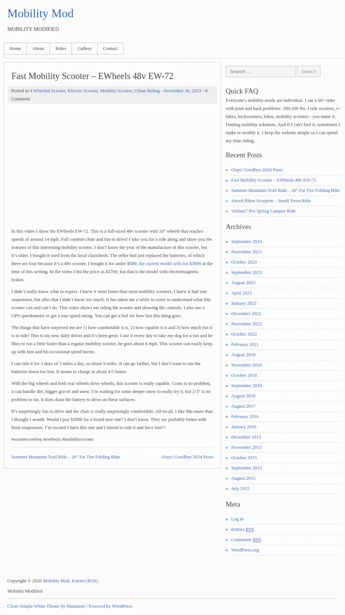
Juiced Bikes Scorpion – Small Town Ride (270, 200)
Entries (242, 529)
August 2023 (243, 282)
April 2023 (241, 293)
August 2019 (243, 354)
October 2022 (244, 334)
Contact (110, 48)
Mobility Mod (40, 13)
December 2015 (246, 437)
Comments (246, 540)
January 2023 (244, 303)
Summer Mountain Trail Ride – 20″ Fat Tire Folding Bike (65, 457)
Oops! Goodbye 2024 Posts (187, 457)
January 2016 (244, 426)
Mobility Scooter (116, 90)
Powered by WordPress (110, 606)
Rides (60, 48)
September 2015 (246, 468)
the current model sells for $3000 (170, 263)
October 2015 (244, 457)
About (38, 48)
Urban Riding (147, 90)
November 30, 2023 (182, 90)
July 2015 (240, 488)
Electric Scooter (83, 90)
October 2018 (244, 375)
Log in (237, 519)
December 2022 (246, 313)
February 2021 (245, 344)
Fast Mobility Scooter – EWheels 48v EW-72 (273, 180)
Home (15, 48)
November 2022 (246, 323)
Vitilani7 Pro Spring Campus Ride (263, 211)
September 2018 (246, 385)
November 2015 (246, 447)
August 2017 (243, 406)
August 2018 (243, 395)
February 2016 (245, 416)
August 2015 (243, 478)
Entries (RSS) (85, 580)
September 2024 (246, 241)
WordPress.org (245, 550)
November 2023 (246, 251)
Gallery (84, 48)
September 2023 (246, 272)
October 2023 (244, 262)
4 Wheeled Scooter (47, 90)
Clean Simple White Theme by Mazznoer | (47, 606)
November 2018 (246, 365)
